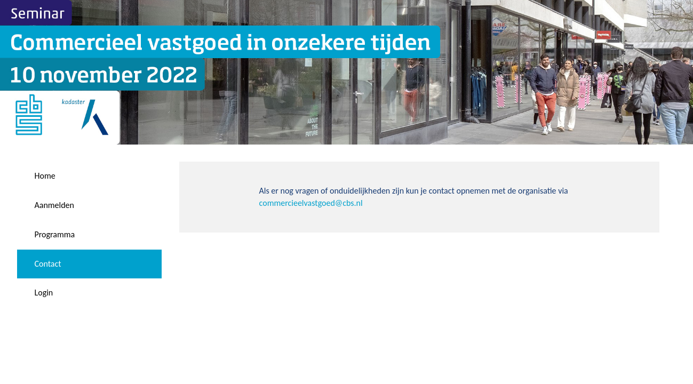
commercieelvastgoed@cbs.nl (311, 203)
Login (43, 292)
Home (44, 176)
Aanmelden (54, 205)
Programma (54, 234)
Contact (47, 264)
